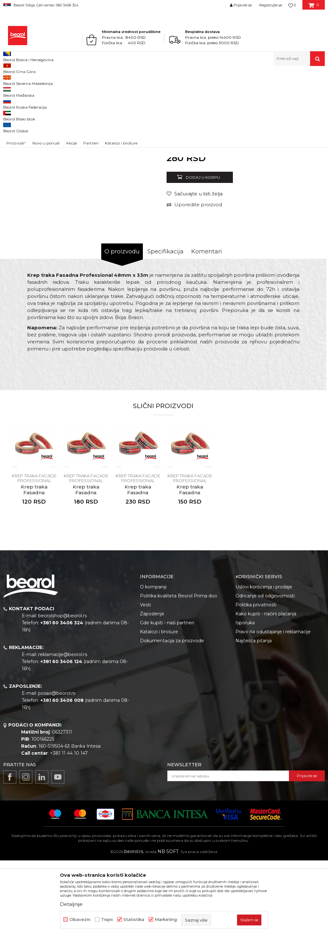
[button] (299, 59)
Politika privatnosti (255, 680)
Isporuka (245, 698)
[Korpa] (313, 7)
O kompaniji (153, 662)
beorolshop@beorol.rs (62, 691)
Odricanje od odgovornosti (265, 671)
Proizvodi (28, 79)
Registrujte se (270, 5)
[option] (23, 127)
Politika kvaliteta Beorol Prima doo (178, 671)
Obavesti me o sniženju (298, 226)
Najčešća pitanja (253, 716)
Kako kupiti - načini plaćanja (265, 689)
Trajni (107, 919)
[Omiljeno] (292, 5)
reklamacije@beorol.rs (62, 730)
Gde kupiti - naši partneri (167, 698)
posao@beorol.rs (56, 769)
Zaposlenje (152, 689)
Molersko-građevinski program (70, 79)
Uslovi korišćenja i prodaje (263, 662)
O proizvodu (122, 327)
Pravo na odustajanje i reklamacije (273, 707)
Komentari (206, 327)
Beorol (9, 79)
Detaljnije (71, 904)
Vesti (145, 680)
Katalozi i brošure (159, 707)
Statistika (133, 919)
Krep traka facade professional (145, 79)
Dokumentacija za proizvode (172, 716)
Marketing (166, 919)
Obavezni (80, 919)
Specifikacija (165, 327)
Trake (108, 79)
